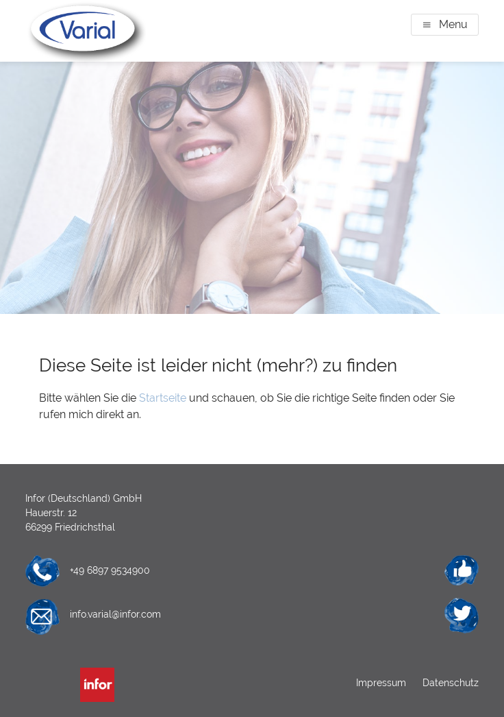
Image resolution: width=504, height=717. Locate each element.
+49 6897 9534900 (110, 570)
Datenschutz (449, 682)
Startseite (162, 397)
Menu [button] (453, 24)
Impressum (382, 682)
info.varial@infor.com (115, 614)
